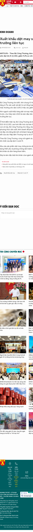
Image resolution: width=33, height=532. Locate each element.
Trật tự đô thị (14, 6)
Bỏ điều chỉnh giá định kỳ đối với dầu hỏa (11, 329)
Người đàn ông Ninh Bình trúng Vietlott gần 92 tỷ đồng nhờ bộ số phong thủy (12, 356)
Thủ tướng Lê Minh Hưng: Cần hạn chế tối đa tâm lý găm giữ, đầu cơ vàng (12, 302)
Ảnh (21, 6)
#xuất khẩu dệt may (9, 173)
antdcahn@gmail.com (27, 478)
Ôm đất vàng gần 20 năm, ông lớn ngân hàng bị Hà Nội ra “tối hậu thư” (12, 432)
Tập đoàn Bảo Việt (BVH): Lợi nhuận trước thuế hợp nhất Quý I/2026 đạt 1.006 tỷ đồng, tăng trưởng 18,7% (11, 277)
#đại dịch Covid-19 (23, 173)
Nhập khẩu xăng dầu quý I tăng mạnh (12, 407)
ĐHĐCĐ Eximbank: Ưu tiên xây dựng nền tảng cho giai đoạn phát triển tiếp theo (13, 383)
